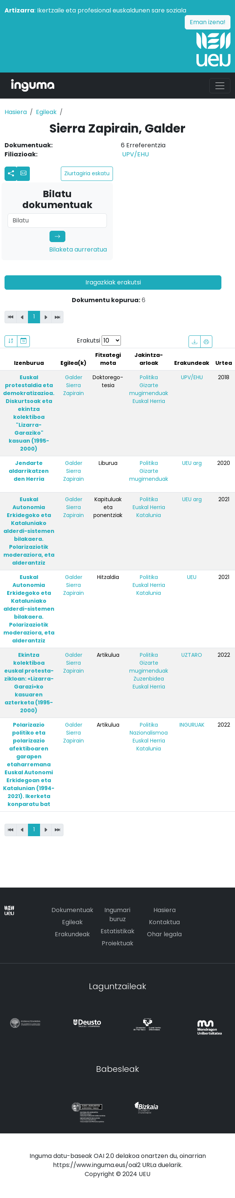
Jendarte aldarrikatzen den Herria (29, 471)
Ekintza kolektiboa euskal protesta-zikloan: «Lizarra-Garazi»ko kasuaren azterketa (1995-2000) (29, 682)
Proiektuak (117, 943)
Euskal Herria (149, 401)
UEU (191, 577)
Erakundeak (72, 934)
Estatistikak (117, 931)
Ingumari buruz (117, 914)
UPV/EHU (135, 154)
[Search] (57, 220)
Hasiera (16, 112)
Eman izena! (208, 22)
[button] (23, 174)
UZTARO (191, 655)
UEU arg (192, 463)
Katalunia (148, 515)
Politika (149, 377)
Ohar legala (164, 934)
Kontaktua (164, 922)
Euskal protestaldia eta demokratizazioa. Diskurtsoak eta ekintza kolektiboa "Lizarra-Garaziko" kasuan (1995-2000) (28, 413)
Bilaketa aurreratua (78, 249)
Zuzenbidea (148, 678)
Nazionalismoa (149, 732)
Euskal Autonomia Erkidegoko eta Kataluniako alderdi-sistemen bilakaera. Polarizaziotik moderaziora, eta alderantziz (28, 531)
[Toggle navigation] (219, 85)
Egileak (46, 112)
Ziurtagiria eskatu (87, 173)
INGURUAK (191, 725)
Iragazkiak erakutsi (113, 282)
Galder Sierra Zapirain (73, 385)
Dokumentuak (72, 910)
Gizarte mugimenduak (148, 389)
